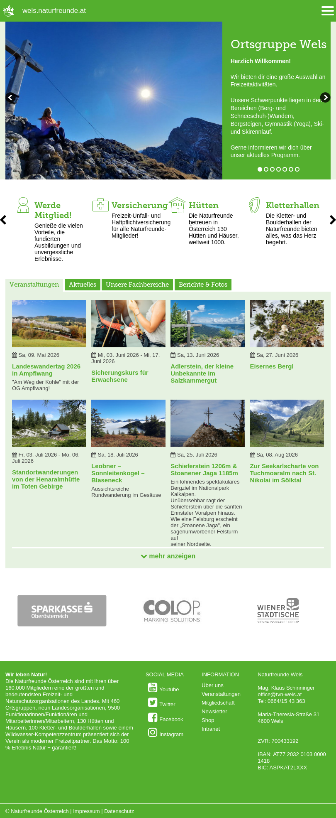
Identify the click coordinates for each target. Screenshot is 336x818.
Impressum (86, 811)
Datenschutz (119, 811)
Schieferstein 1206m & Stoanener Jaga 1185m (204, 469)
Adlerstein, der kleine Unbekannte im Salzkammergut (202, 373)
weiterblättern (11, 98)
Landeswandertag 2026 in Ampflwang (46, 370)
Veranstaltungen (34, 284)
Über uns (213, 685)
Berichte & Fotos (203, 284)
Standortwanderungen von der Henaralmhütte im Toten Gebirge (46, 479)
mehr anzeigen (168, 556)
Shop (208, 720)
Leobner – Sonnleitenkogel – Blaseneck (117, 473)
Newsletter (214, 711)
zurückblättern (324, 98)
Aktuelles (82, 284)
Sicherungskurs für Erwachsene (120, 376)
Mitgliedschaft (218, 703)
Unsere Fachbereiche (137, 284)
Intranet (211, 729)
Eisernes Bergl (272, 366)
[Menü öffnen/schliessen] (327, 11)
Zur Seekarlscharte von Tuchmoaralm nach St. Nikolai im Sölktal (284, 473)
